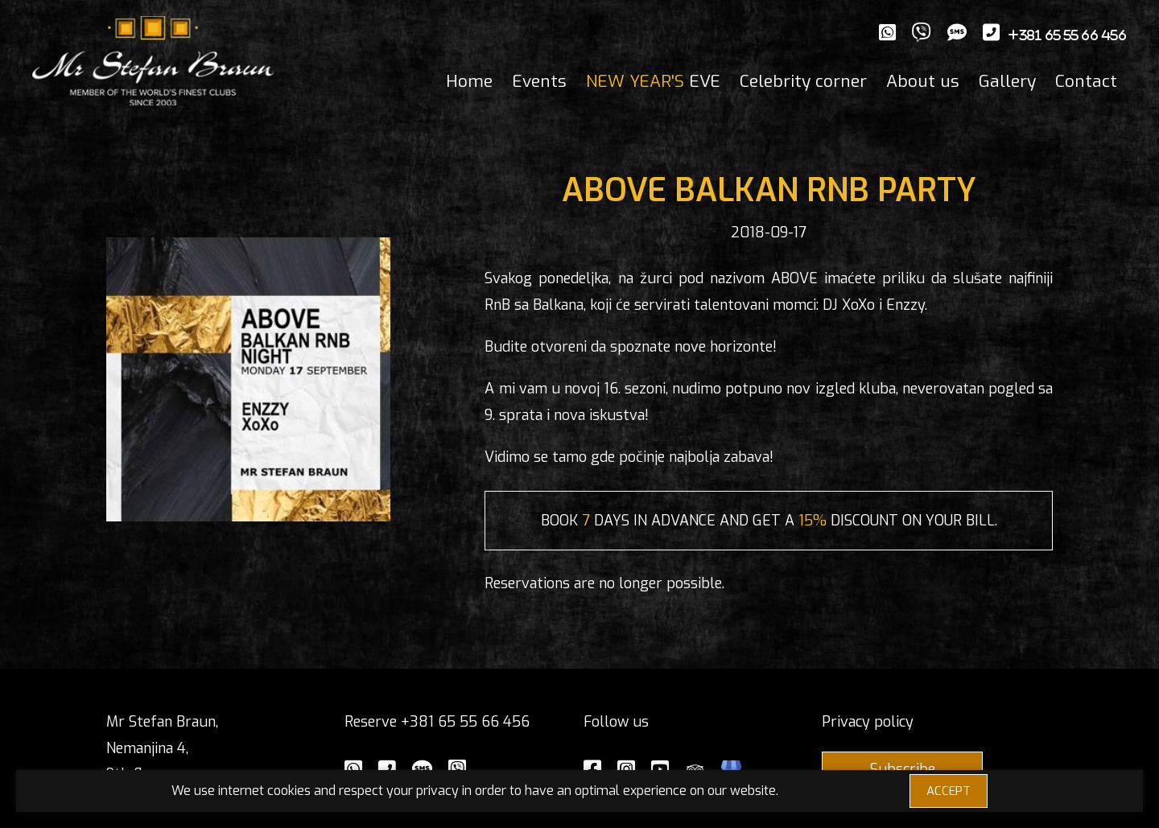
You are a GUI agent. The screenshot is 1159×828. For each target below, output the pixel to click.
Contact (1086, 81)
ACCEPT (948, 791)
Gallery (1007, 81)
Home (469, 81)
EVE (653, 81)
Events (539, 81)
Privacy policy (868, 721)
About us (922, 81)
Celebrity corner (803, 81)
